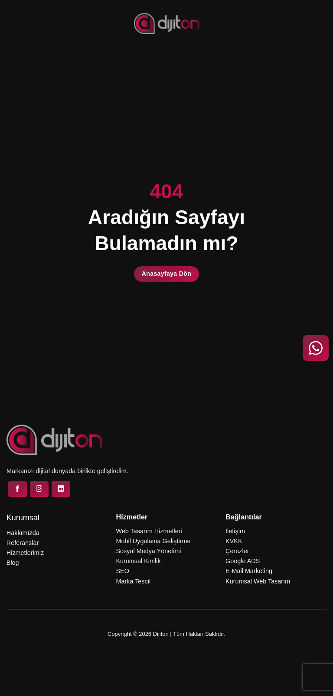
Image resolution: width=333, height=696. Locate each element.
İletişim (235, 531)
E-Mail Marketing (248, 570)
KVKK (233, 541)
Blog (13, 562)
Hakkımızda (23, 532)
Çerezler (237, 551)
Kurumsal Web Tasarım (257, 581)
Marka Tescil (133, 581)
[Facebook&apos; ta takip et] (17, 489)
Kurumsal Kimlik (138, 560)
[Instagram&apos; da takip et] (39, 489)
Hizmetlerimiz (25, 552)
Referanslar (23, 542)
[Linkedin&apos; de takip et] (61, 489)
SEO (122, 570)
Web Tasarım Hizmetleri (149, 531)
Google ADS (242, 560)
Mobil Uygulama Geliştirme (153, 541)
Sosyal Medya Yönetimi (148, 551)
